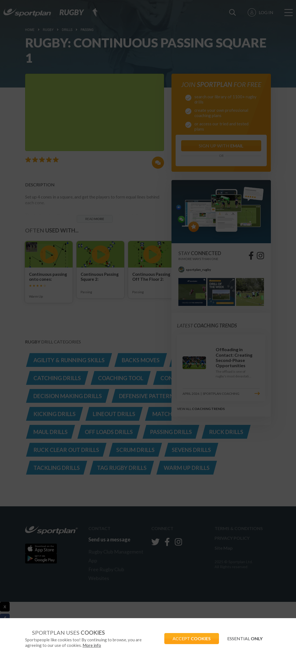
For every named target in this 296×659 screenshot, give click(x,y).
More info (92, 645)
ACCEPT (192, 638)
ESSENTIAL (245, 638)
